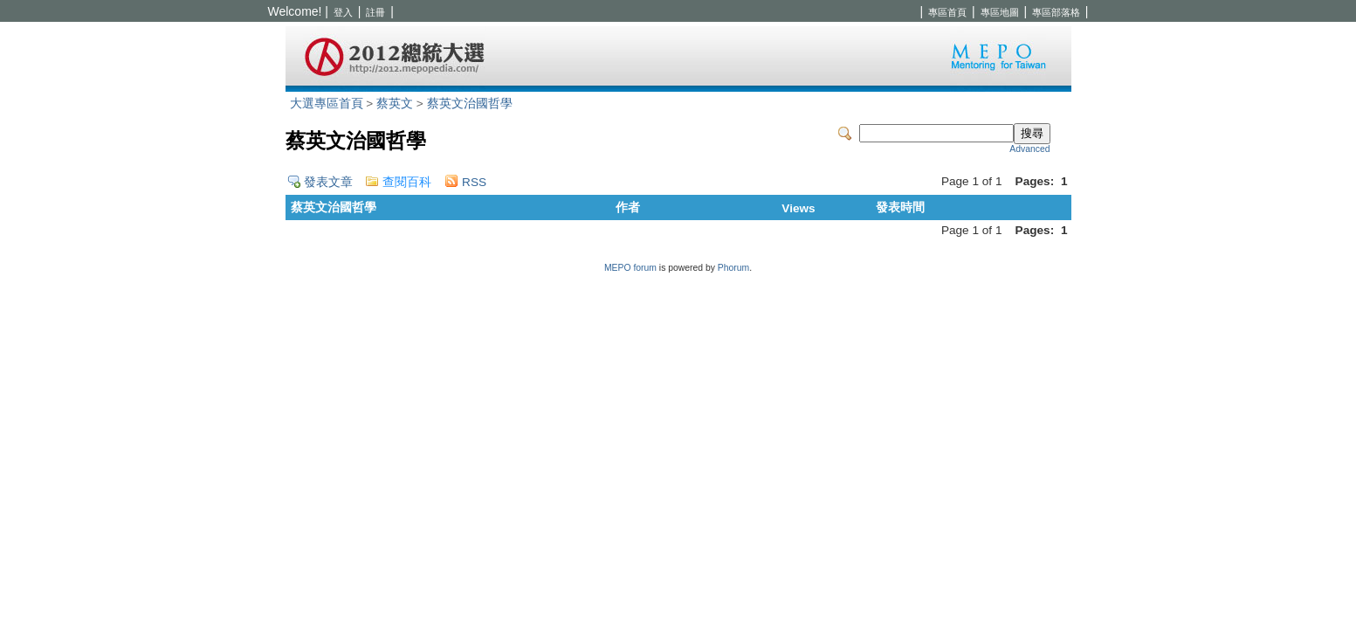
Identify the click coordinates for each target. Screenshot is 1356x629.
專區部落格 (1056, 12)
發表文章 (328, 182)
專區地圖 (1000, 12)
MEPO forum (630, 268)
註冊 (375, 12)
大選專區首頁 (326, 103)
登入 (343, 12)
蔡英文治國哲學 (470, 103)
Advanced (1029, 149)
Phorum (733, 268)
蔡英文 (394, 103)
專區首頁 (947, 12)
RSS (474, 182)
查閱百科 (406, 182)
